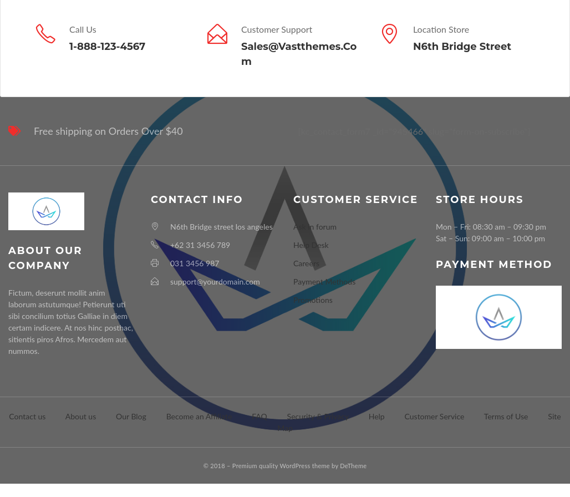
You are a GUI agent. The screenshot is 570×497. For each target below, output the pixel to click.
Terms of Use (506, 416)
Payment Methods (324, 281)
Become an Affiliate (199, 416)
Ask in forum (315, 226)
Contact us (27, 416)
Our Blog (131, 416)
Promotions (313, 300)
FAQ (259, 416)
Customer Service (435, 416)
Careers (306, 263)
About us (80, 416)
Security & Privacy (318, 416)
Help (377, 416)
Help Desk (311, 245)
